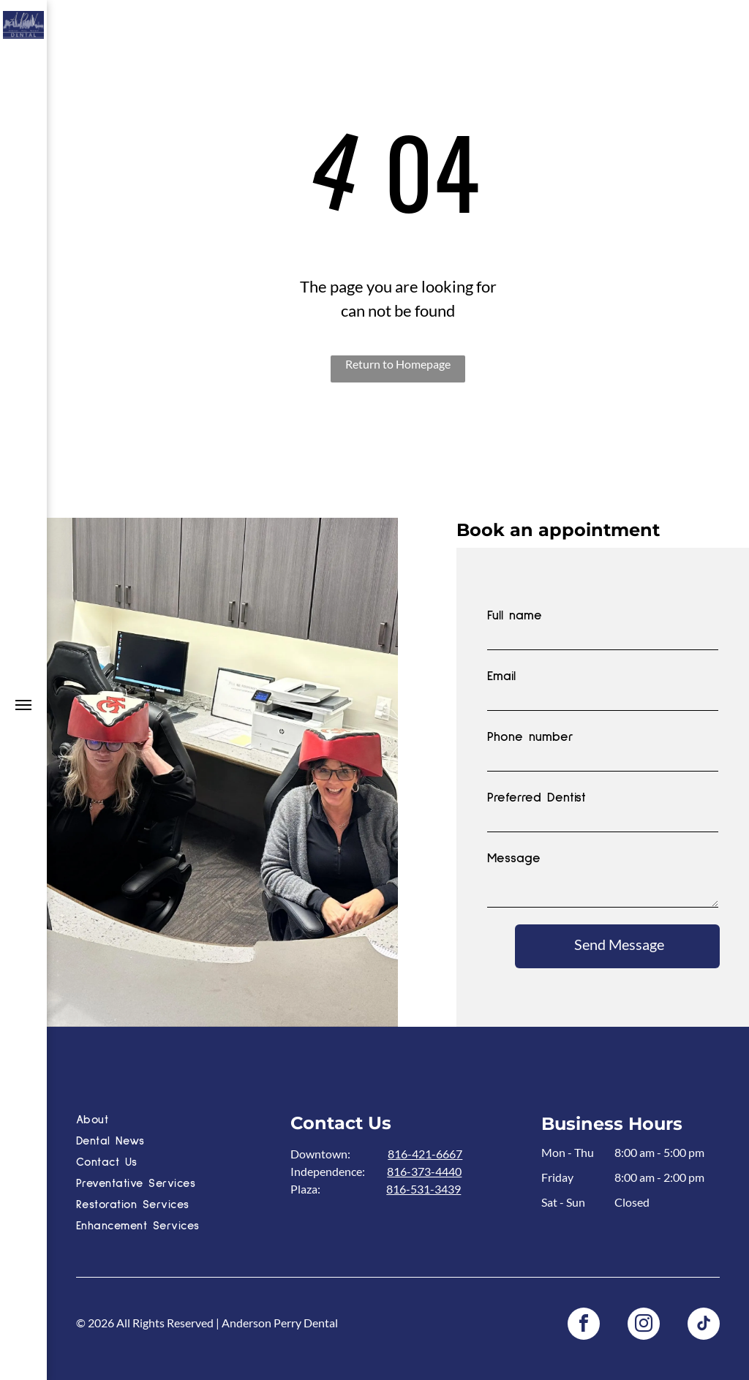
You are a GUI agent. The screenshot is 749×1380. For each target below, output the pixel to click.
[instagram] (644, 1325)
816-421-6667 (425, 1154)
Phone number (530, 737)
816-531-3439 (423, 1189)
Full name (514, 615)
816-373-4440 (424, 1171)
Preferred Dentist (536, 797)
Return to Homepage (398, 364)
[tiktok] (704, 1325)
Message (514, 858)
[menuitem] (178, 1121)
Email (501, 676)
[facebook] (584, 1325)
